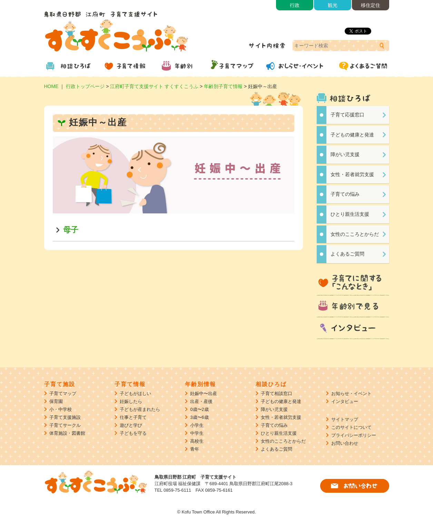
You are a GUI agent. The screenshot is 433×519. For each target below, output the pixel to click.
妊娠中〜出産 (203, 393)
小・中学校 (60, 409)
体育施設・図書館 (67, 433)
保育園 (56, 401)
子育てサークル (65, 425)
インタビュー (353, 329)
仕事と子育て (133, 417)
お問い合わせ (344, 443)
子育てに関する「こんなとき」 (353, 283)
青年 (194, 449)
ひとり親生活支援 (350, 214)
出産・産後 (201, 401)
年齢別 (182, 65)
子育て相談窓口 (276, 393)
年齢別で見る (353, 307)
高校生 (197, 441)
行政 (294, 5)
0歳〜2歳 (199, 409)
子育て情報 (127, 65)
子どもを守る (133, 433)
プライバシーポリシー (353, 435)
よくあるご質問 (361, 65)
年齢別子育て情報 (223, 86)
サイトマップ (344, 419)
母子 (70, 229)
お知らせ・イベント (351, 393)
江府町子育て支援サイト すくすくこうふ (154, 86)
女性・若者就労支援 (352, 174)
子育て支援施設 (65, 417)
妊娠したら (131, 401)
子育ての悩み (345, 194)
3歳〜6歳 (199, 417)
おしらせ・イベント (299, 65)
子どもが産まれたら (140, 409)
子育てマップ (237, 65)
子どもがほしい (135, 393)
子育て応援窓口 (347, 114)
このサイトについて (351, 427)
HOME (51, 86)
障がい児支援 (345, 154)
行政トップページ (85, 86)
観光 (332, 5)
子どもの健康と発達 (352, 134)
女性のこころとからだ (355, 234)
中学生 (197, 433)
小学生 (197, 425)
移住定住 (370, 5)
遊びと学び (131, 425)
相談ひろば (71, 65)
